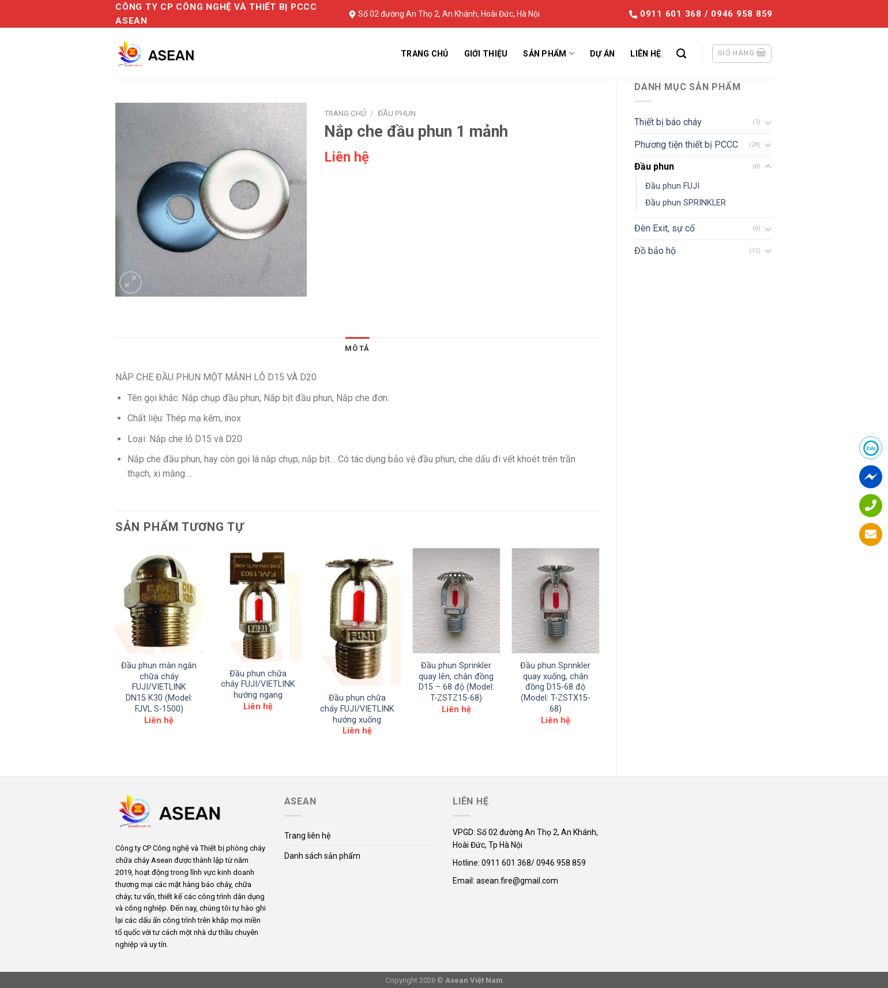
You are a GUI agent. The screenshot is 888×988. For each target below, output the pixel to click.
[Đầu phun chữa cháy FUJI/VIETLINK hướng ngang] (258, 604)
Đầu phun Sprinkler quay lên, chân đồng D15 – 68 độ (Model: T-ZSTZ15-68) (456, 682)
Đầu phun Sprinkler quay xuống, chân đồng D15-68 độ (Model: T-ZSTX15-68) (555, 687)
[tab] (357, 348)
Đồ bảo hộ (655, 250)
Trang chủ (425, 53)
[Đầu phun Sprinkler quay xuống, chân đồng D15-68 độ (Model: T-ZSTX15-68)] (555, 600)
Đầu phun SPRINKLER (685, 203)
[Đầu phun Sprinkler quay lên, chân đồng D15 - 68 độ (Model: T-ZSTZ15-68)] (456, 600)
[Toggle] (768, 122)
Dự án (602, 53)
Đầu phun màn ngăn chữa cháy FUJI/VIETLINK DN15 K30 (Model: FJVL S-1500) (159, 687)
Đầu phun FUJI (672, 186)
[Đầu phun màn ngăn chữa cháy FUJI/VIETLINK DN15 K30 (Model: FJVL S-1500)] (159, 600)
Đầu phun (654, 166)
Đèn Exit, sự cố (664, 228)
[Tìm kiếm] (681, 53)
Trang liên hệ (307, 835)
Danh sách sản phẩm (322, 855)
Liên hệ (645, 53)
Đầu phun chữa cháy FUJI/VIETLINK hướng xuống (357, 708)
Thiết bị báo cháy (668, 122)
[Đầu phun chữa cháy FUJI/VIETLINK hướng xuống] (357, 617)
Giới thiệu (486, 53)
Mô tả (357, 348)
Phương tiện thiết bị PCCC (686, 144)
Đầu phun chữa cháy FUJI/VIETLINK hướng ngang (258, 684)
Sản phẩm (548, 53)
